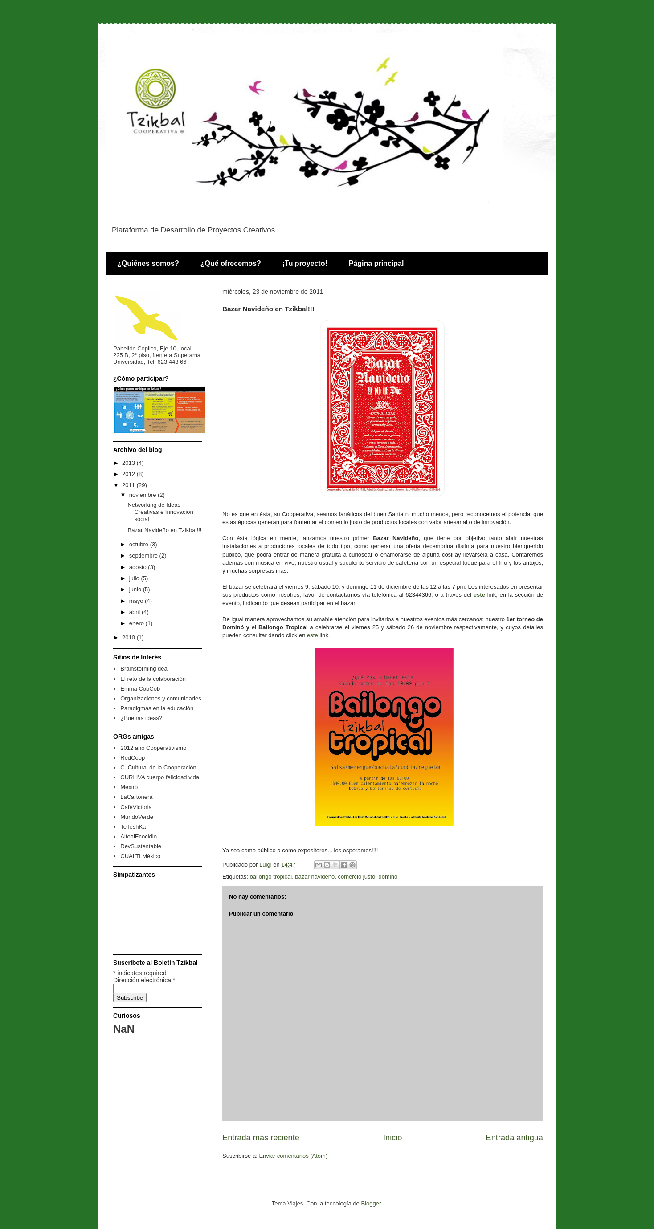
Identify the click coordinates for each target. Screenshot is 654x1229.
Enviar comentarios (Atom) (293, 1155)
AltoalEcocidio (138, 836)
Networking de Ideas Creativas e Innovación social (160, 511)
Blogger (370, 1203)
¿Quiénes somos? (148, 263)
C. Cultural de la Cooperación (158, 767)
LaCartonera (136, 797)
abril (135, 612)
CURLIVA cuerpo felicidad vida (159, 777)
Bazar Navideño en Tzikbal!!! (164, 530)
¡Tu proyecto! (304, 263)
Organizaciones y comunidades (160, 698)
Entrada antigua (514, 1137)
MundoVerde (136, 817)
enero (137, 623)
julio (135, 578)
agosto (138, 567)
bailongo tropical (270, 876)
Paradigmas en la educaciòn (156, 708)
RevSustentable (140, 846)
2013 (129, 463)
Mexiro (129, 787)
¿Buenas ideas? (141, 718)
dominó (388, 876)
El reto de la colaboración (153, 679)
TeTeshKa (133, 826)
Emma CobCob (140, 688)
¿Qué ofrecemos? (230, 263)
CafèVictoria (136, 807)
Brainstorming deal (144, 668)
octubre (139, 544)
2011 (129, 485)
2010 (129, 637)
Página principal (376, 263)
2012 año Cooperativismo (153, 748)
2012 (129, 474)
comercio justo (357, 876)
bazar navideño (315, 876)
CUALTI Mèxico (140, 856)
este (479, 594)
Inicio (392, 1137)
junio (136, 589)
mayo (137, 601)
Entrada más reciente (260, 1137)
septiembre (144, 555)
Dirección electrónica (144, 980)
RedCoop (132, 757)
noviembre (143, 495)
